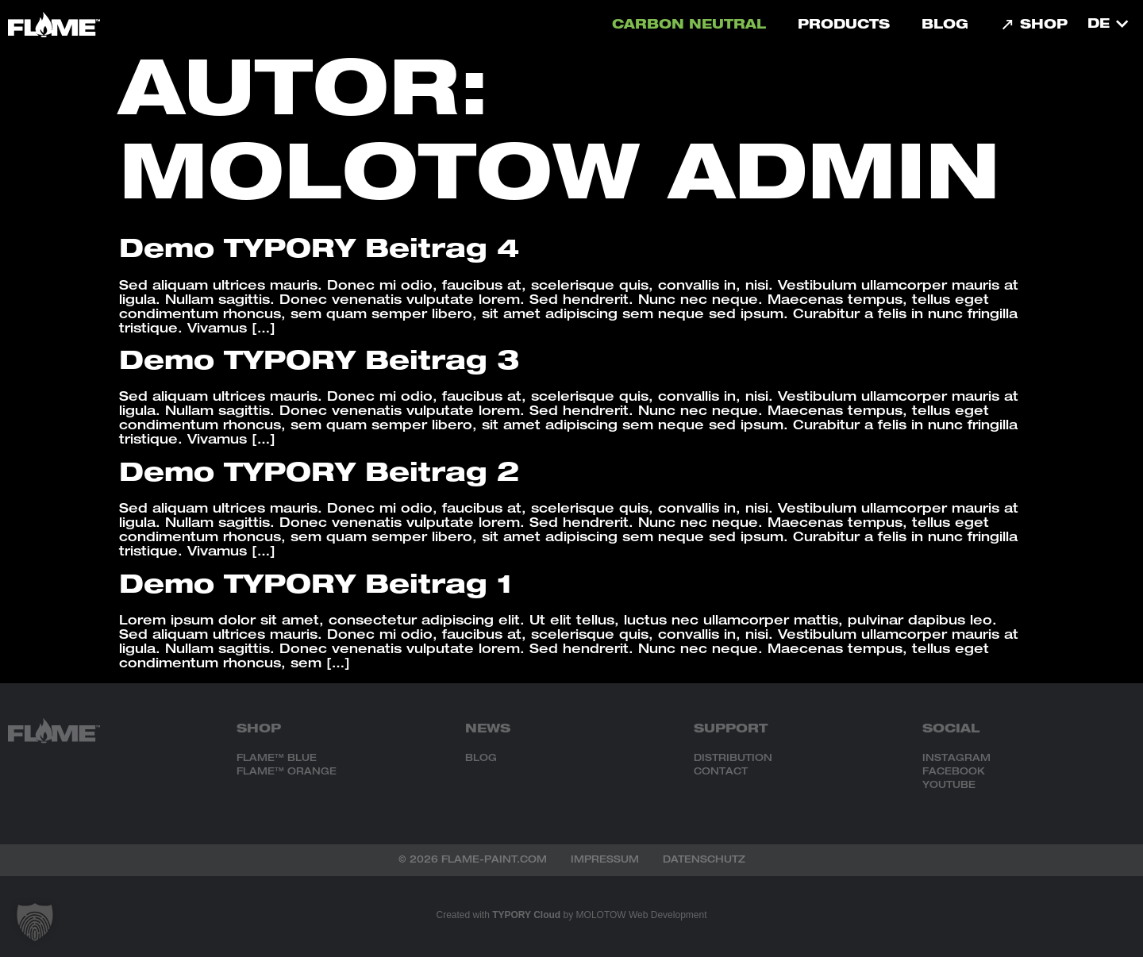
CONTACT (721, 772)
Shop (1034, 26)
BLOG (481, 758)
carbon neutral (689, 26)
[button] (35, 922)
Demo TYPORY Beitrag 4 (319, 251)
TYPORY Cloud (526, 914)
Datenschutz (704, 860)
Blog (945, 26)
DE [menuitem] (1098, 25)
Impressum (605, 860)
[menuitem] (1107, 24)
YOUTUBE (949, 785)
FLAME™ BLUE (277, 758)
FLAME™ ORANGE (287, 772)
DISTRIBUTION (733, 758)
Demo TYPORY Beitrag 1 (316, 587)
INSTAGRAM (956, 758)
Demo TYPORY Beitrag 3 (319, 363)
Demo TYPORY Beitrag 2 (319, 475)
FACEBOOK (953, 772)
